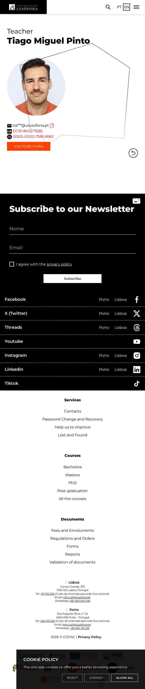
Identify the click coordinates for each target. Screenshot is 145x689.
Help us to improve (73, 427)
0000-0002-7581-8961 (33, 136)
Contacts (72, 411)
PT (119, 7)
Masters (72, 475)
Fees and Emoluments (72, 530)
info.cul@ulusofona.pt (76, 597)
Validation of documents (72, 562)
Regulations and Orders (72, 538)
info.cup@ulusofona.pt (77, 624)
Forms (73, 546)
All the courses (72, 499)
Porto (104, 299)
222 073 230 (47, 621)
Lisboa (121, 299)
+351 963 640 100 (79, 600)
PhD (73, 483)
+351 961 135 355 (79, 628)
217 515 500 (47, 593)
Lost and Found (72, 435)
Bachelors (72, 467)
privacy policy (59, 264)
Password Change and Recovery (72, 419)
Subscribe (72, 278)
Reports (72, 554)
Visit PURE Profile (28, 146)
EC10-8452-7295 (28, 131)
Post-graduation (72, 491)
